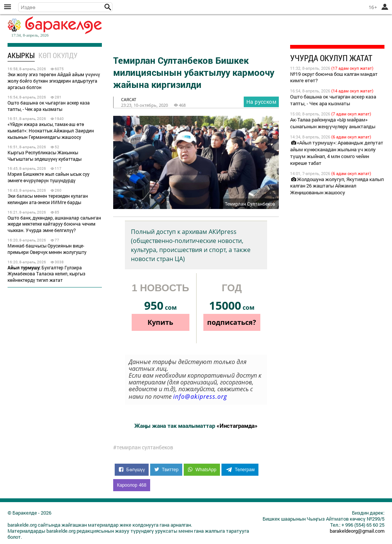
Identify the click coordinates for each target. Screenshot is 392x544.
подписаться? (231, 322)
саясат (128, 99)
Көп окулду (57, 55)
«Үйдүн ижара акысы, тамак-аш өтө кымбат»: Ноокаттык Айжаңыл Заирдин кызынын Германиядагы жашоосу (51, 130)
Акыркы (21, 55)
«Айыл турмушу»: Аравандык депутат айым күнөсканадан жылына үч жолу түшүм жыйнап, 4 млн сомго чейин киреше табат (336, 153)
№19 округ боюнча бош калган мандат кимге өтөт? (334, 77)
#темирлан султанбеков (143, 447)
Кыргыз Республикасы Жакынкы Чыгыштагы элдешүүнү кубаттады (44, 155)
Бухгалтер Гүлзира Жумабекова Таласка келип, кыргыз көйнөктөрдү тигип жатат (46, 273)
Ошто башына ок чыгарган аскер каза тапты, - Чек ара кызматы (49, 106)
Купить (160, 322)
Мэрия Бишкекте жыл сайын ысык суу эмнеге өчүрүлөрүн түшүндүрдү (48, 177)
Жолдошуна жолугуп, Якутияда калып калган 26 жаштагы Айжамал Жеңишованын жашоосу (337, 186)
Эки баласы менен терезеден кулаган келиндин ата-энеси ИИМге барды (48, 199)
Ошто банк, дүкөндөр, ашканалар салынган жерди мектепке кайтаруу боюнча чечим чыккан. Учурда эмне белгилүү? (54, 224)
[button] (107, 7)
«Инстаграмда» (237, 425)
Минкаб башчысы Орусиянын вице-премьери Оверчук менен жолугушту (47, 249)
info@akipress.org (200, 396)
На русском (261, 101)
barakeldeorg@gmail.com (357, 531)
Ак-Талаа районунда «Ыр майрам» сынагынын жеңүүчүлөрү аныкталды (332, 123)
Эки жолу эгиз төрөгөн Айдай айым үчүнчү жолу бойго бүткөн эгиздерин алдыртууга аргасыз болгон (54, 80)
